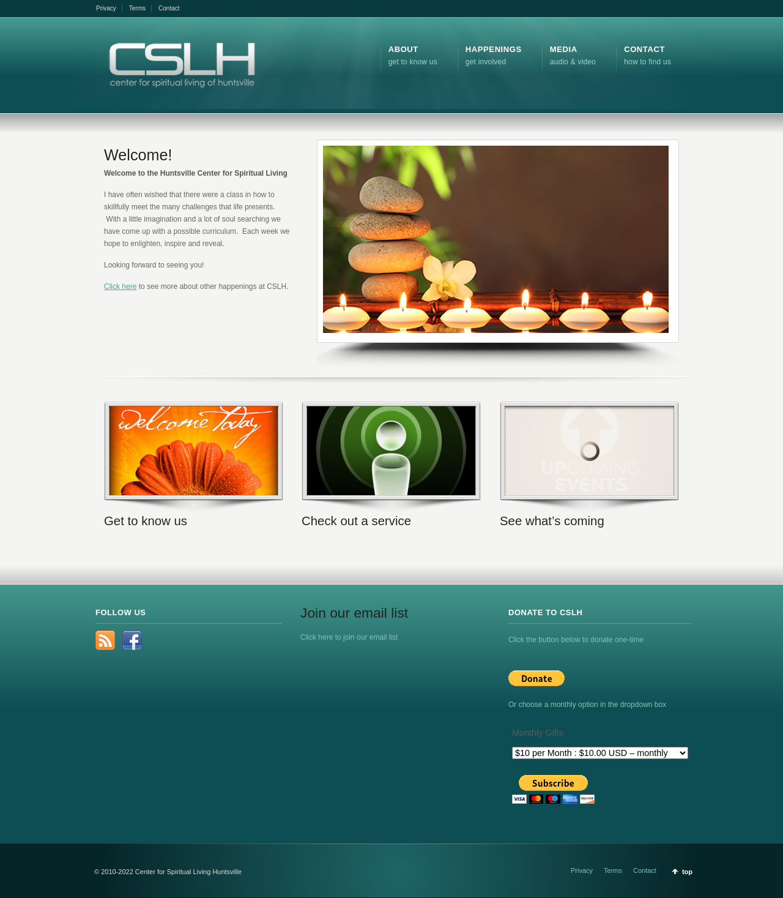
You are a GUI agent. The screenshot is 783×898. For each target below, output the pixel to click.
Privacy (106, 8)
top (687, 871)
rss (105, 640)
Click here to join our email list (349, 637)
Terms (137, 8)
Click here (120, 286)
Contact (168, 8)
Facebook (132, 640)
